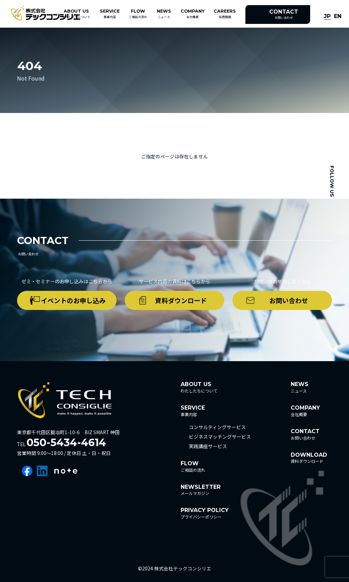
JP (327, 16)
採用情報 (225, 14)
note (65, 471)
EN (338, 16)
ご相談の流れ (138, 14)
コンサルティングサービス (217, 427)
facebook (27, 471)
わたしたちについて (76, 14)
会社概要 (192, 14)
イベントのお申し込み (73, 300)
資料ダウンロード (181, 300)
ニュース (164, 14)
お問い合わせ (283, 14)
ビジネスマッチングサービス (220, 436)
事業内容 (110, 14)
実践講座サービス (208, 446)
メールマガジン (201, 490)
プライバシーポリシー (205, 513)
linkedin (43, 471)
